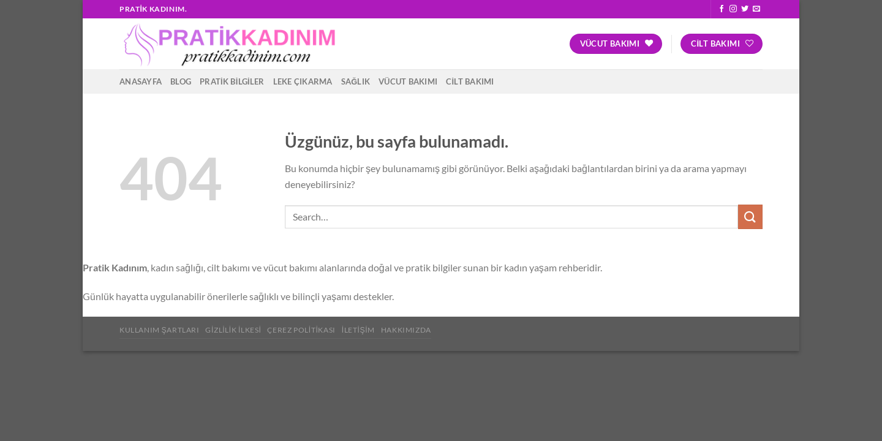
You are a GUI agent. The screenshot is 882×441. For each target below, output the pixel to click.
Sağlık (356, 81)
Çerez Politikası (301, 329)
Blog (180, 81)
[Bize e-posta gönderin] (756, 9)
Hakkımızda (406, 329)
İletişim (358, 329)
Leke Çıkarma (303, 81)
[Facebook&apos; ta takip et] (721, 9)
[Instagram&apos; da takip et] (733, 9)
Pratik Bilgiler (232, 81)
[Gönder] (750, 216)
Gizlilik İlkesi (233, 329)
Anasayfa (140, 81)
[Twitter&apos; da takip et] (744, 9)
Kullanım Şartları (159, 329)
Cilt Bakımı (470, 81)
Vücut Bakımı (408, 81)
